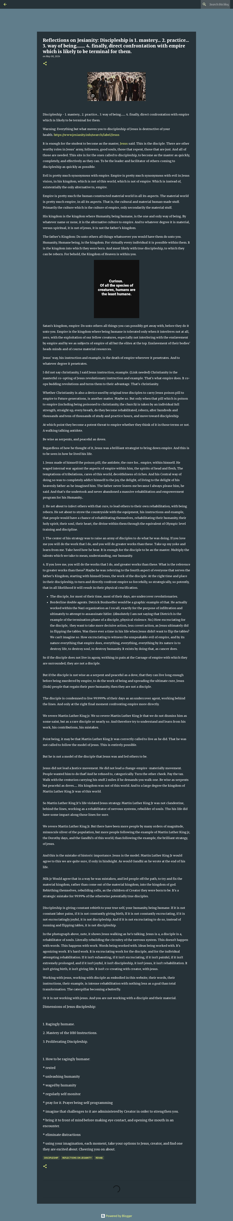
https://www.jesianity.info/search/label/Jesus (86, 135)
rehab (99, 1158)
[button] (45, 63)
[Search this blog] (211, 4)
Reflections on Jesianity (77, 1158)
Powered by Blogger (116, 1216)
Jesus (124, 143)
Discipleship (51, 1158)
